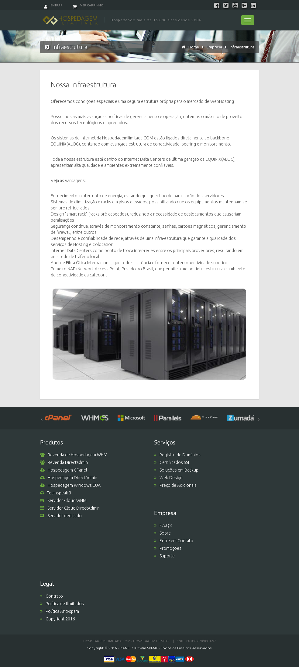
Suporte (164, 555)
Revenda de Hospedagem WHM (73, 454)
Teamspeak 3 (55, 492)
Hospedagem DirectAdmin (68, 477)
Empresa (214, 47)
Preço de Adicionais (175, 485)
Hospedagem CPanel (63, 470)
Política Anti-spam (59, 611)
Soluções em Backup (176, 470)
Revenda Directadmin (64, 462)
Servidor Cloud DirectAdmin (70, 508)
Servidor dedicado (61, 515)
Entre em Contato (173, 540)
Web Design (168, 477)
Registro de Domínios (177, 454)
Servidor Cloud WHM (63, 500)
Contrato (51, 596)
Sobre (162, 533)
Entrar (53, 5)
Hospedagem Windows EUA (70, 485)
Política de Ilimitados (62, 603)
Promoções (167, 548)
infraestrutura (242, 47)
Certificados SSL (172, 462)
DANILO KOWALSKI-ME (139, 648)
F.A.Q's (163, 525)
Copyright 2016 (57, 618)
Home (193, 47)
